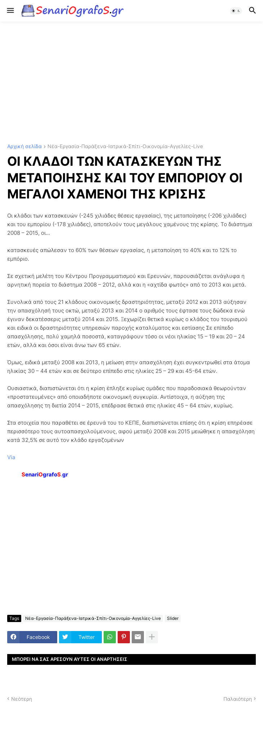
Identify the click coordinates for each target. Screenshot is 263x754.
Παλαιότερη (237, 699)
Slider (172, 618)
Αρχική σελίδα (24, 146)
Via (11, 457)
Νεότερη (21, 699)
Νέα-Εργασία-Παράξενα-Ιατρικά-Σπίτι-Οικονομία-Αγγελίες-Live (125, 146)
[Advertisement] (131, 82)
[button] (10, 11)
